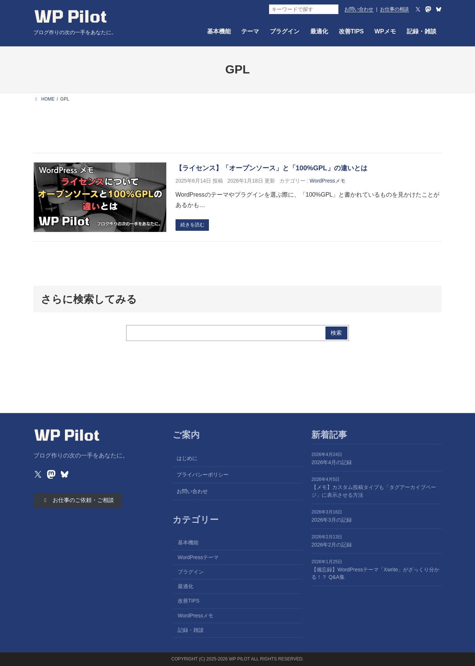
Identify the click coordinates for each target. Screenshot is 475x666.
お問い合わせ (358, 9)
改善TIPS (189, 601)
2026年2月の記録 (331, 545)
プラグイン (191, 572)
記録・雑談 (191, 630)
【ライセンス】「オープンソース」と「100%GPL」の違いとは (271, 168)
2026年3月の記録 (331, 520)
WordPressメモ (327, 181)
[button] (81, 501)
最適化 (185, 587)
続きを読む (194, 225)
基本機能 (188, 543)
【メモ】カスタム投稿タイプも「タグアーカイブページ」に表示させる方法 (373, 491)
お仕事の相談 (394, 9)
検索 (335, 333)
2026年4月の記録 (331, 463)
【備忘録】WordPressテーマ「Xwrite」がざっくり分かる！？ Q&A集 (375, 573)
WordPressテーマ (198, 557)
